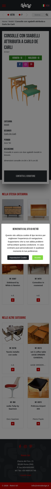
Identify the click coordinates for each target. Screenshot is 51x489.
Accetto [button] (37, 258)
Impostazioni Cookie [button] (18, 258)
